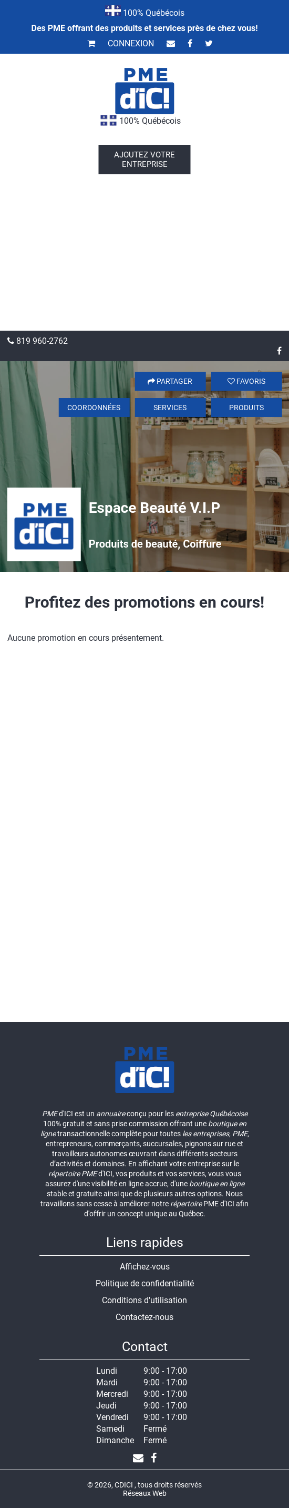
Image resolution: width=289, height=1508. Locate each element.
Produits (246, 407)
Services (170, 407)
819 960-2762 (37, 341)
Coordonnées (93, 407)
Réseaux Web (145, 1493)
